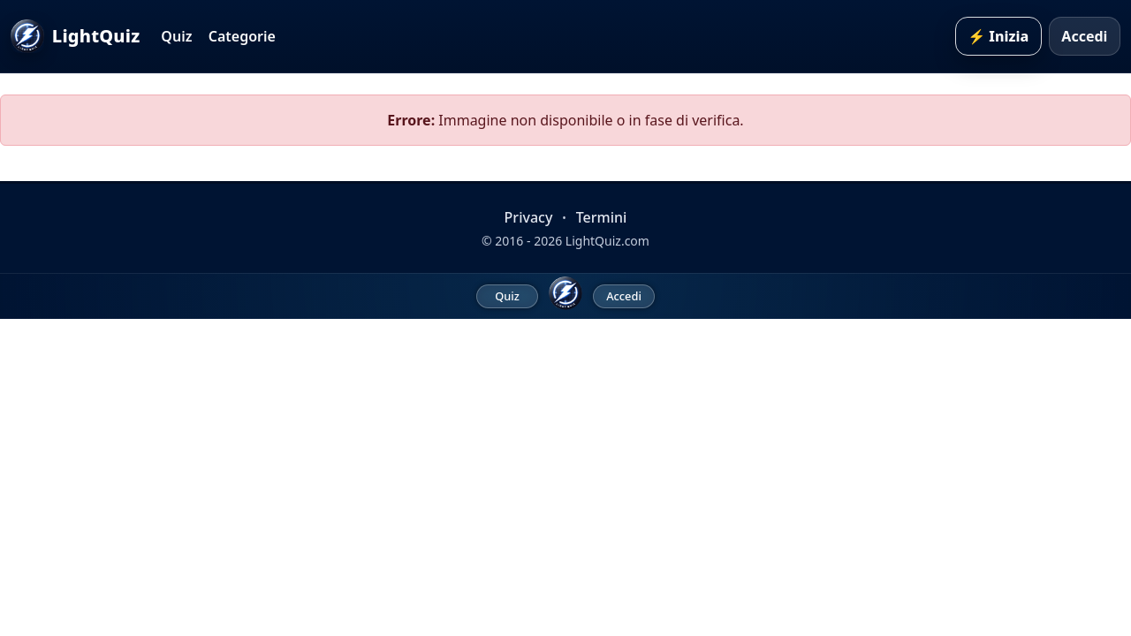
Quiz (176, 36)
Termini (601, 217)
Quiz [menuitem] (507, 296)
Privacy (529, 217)
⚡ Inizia (998, 36)
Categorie (242, 36)
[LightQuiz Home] (565, 293)
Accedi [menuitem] (623, 296)
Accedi (1084, 36)
